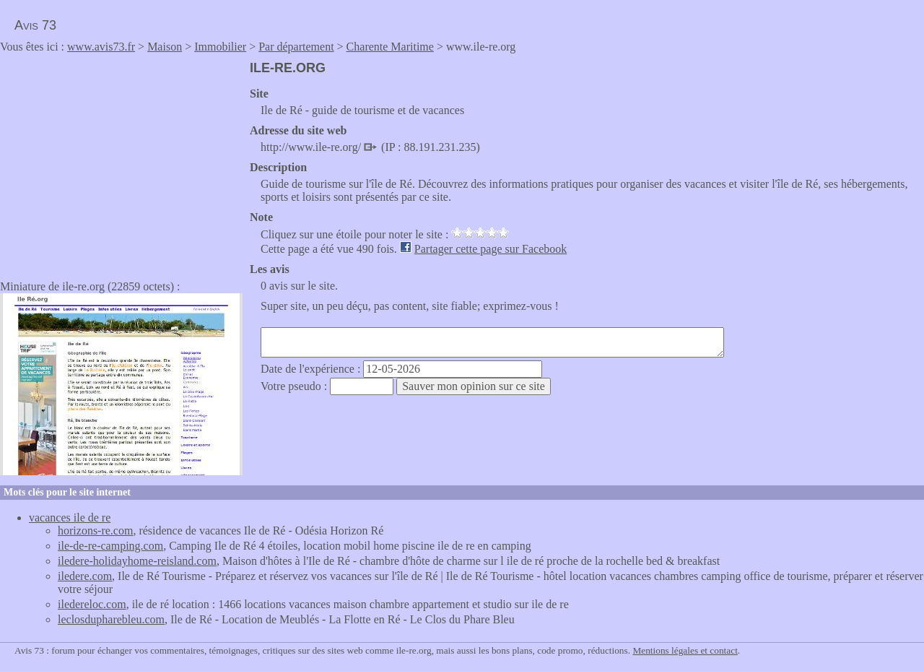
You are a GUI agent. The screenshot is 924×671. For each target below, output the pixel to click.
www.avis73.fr (101, 46)
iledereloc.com (92, 604)
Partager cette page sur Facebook (490, 249)
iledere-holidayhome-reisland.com (137, 561)
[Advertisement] (121, 162)
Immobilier (220, 46)
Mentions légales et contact (684, 650)
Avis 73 (35, 25)
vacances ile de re (69, 517)
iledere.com (85, 576)
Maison (164, 46)
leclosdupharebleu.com (111, 619)
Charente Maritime (390, 46)
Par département (296, 46)
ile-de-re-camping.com (110, 546)
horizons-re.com (95, 530)
